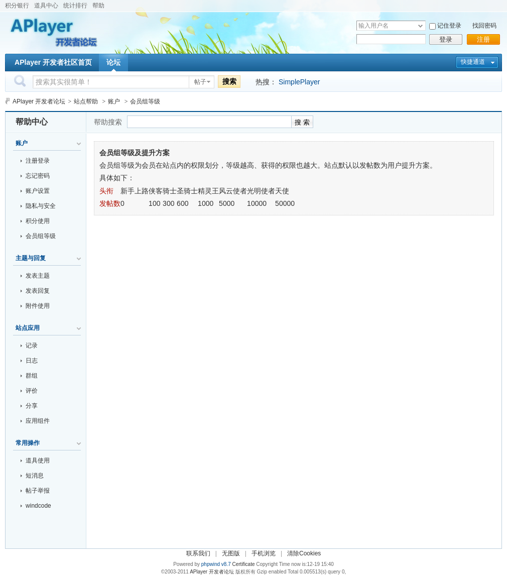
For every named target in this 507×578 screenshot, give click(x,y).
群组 (32, 375)
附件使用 (38, 305)
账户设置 (38, 190)
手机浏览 (263, 553)
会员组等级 (41, 236)
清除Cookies (304, 553)
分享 (32, 405)
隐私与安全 (41, 205)
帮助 (98, 5)
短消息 (35, 475)
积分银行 (17, 5)
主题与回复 (31, 258)
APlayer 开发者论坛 (39, 101)
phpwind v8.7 (216, 564)
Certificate (243, 564)
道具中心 (46, 5)
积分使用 (38, 220)
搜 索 (302, 122)
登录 (445, 39)
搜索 (229, 81)
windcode (38, 505)
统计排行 (75, 5)
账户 (114, 101)
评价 (32, 390)
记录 (32, 345)
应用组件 (38, 420)
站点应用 (28, 327)
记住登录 (449, 25)
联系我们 (198, 553)
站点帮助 (86, 101)
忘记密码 (38, 175)
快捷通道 (473, 61)
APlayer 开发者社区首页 (53, 62)
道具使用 (38, 460)
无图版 (231, 553)
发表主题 (38, 275)
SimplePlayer (299, 82)
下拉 (420, 26)
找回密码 (484, 25)
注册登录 (38, 160)
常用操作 (28, 442)
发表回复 (38, 290)
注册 (483, 39)
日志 (32, 360)
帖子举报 (38, 490)
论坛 (113, 62)
